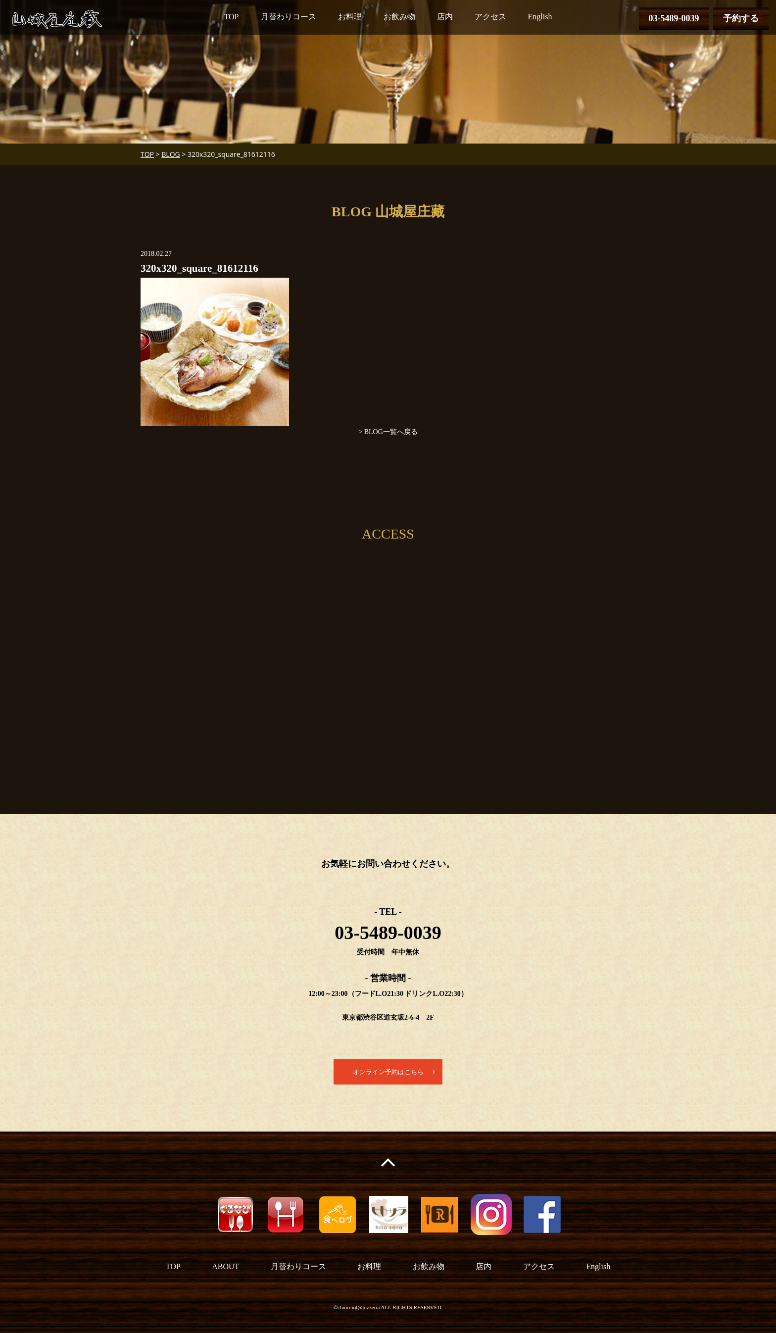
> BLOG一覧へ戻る (388, 432)
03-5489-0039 (674, 18)
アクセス (490, 16)
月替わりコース (288, 16)
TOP (231, 16)
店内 (445, 16)
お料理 (350, 16)
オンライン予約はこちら (388, 1072)
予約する (741, 18)
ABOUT (225, 1267)
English (540, 16)
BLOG (170, 154)
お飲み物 (399, 16)
